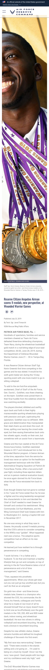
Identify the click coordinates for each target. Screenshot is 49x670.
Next (45, 146)
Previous (4, 146)
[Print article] (6, 311)
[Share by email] (11, 311)
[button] (12, 4)
